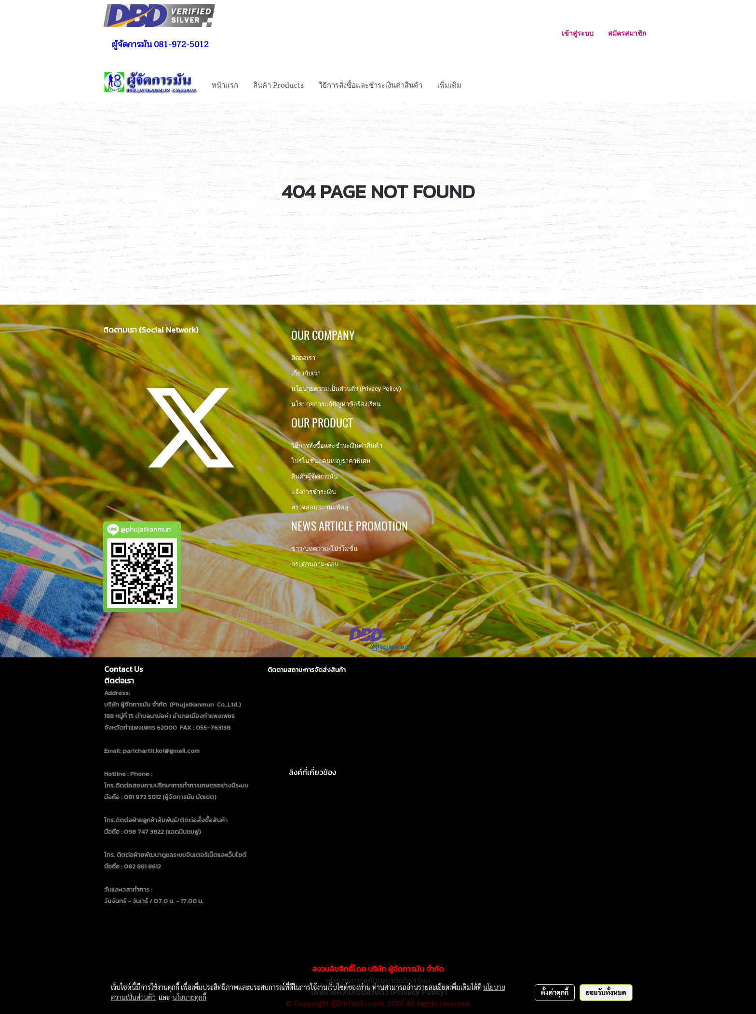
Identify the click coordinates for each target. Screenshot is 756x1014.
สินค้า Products (278, 84)
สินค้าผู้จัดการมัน (314, 476)
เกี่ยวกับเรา (306, 373)
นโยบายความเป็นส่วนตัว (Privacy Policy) (346, 388)
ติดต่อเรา (303, 357)
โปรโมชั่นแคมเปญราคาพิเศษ (331, 461)
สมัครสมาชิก (627, 33)
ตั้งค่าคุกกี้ (554, 992)
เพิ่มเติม (449, 84)
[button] (477, 84)
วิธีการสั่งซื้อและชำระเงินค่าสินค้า (370, 84)
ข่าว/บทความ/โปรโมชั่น (324, 548)
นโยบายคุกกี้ (189, 997)
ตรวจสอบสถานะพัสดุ (319, 507)
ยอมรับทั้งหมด (606, 992)
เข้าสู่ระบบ (578, 33)
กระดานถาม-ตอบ (314, 564)
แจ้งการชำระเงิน (313, 491)
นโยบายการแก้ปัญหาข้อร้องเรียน (336, 404)
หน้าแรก (225, 84)
